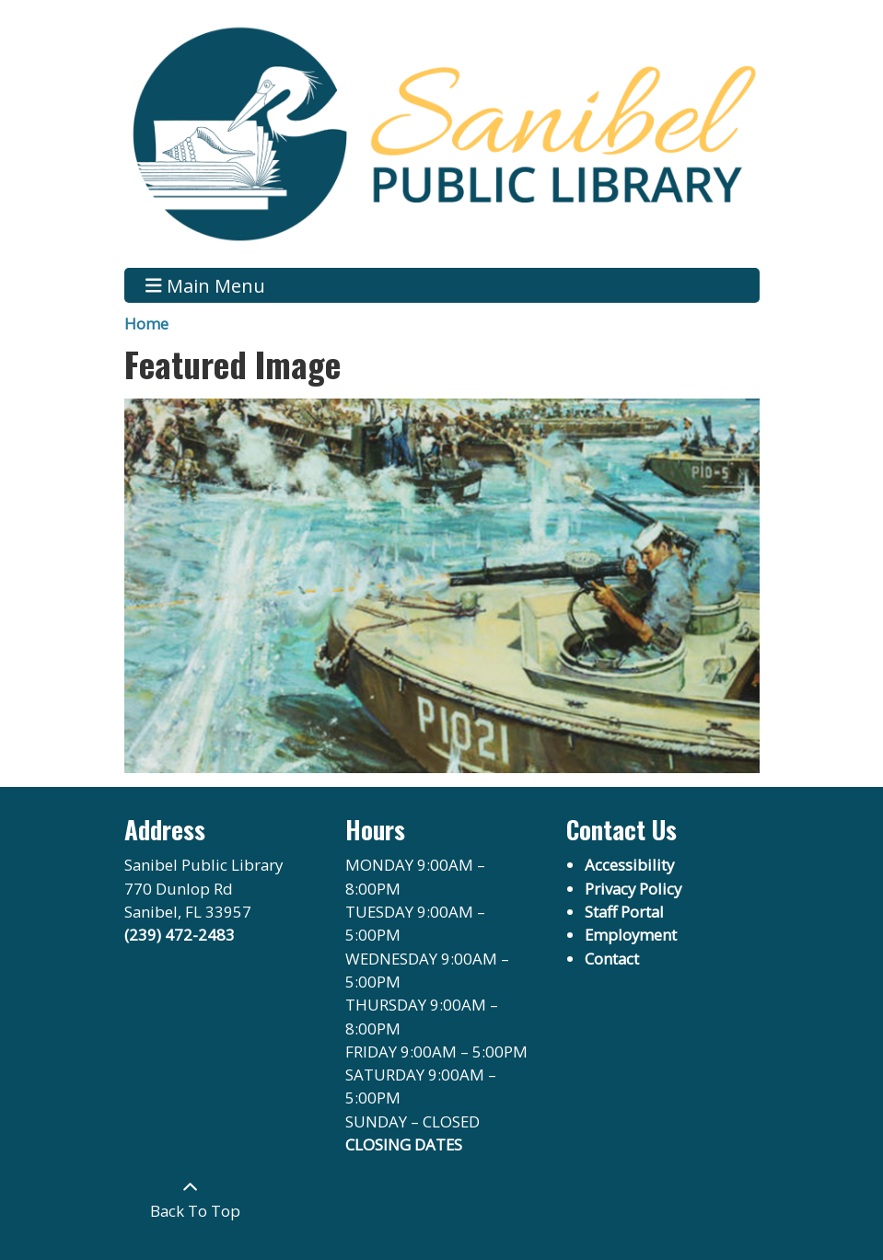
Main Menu (205, 284)
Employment (631, 934)
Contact (612, 958)
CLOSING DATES (403, 1144)
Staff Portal (624, 911)
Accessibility (629, 864)
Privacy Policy (633, 888)
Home (146, 323)
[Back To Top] (191, 1198)
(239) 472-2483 (179, 934)
